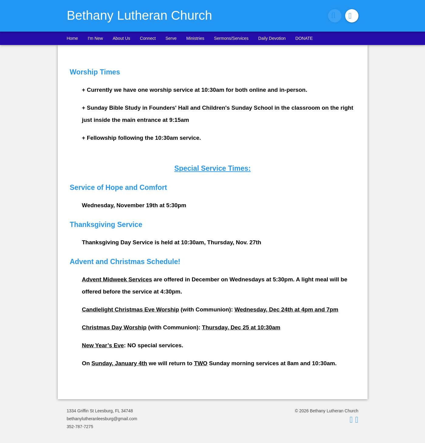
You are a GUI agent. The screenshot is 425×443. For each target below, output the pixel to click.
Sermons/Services (231, 38)
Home (72, 38)
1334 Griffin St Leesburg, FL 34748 (100, 410)
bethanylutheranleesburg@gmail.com (102, 418)
